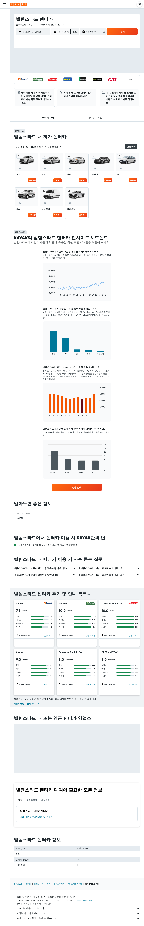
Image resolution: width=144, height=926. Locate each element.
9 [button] (47, 64)
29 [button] (40, 84)
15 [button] (41, 70)
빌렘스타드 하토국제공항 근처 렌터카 (36, 817)
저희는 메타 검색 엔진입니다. (78, 913)
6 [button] (27, 64)
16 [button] (47, 70)
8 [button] (40, 64)
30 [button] (47, 84)
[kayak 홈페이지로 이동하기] (18, 4)
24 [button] (54, 77)
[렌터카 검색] (4, 24)
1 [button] (40, 57)
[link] (77, 487)
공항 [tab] (20, 800)
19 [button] (67, 70)
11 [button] (61, 64)
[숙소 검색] (4, 18)
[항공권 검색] (4, 13)
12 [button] (67, 64)
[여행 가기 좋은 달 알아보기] (4, 44)
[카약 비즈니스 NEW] (4, 49)
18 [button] (61, 70)
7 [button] (34, 64)
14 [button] (34, 70)
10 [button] (54, 64)
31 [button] (54, 84)
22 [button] (40, 77)
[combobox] (25, 25)
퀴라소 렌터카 (59, 884)
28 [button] (34, 84)
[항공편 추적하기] (4, 38)
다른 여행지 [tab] (32, 800)
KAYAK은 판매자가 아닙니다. (78, 908)
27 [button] (27, 84)
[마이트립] (4, 57)
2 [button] (47, 57)
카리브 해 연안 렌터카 (42, 884)
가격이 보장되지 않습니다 (82, 900)
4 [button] (60, 57)
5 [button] (67, 57)
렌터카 (28, 884)
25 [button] (60, 77)
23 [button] (47, 77)
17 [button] (54, 70)
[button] (5, 4)
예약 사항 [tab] (45, 800)
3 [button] (54, 57)
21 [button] (34, 77)
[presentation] (88, 594)
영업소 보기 (47, 636)
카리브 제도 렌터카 (75, 884)
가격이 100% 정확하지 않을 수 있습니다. (78, 918)
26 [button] (67, 77)
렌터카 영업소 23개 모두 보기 (27, 704)
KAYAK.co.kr (18, 884)
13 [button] (27, 70)
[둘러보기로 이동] (4, 32)
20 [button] (27, 77)
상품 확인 (32, 180)
